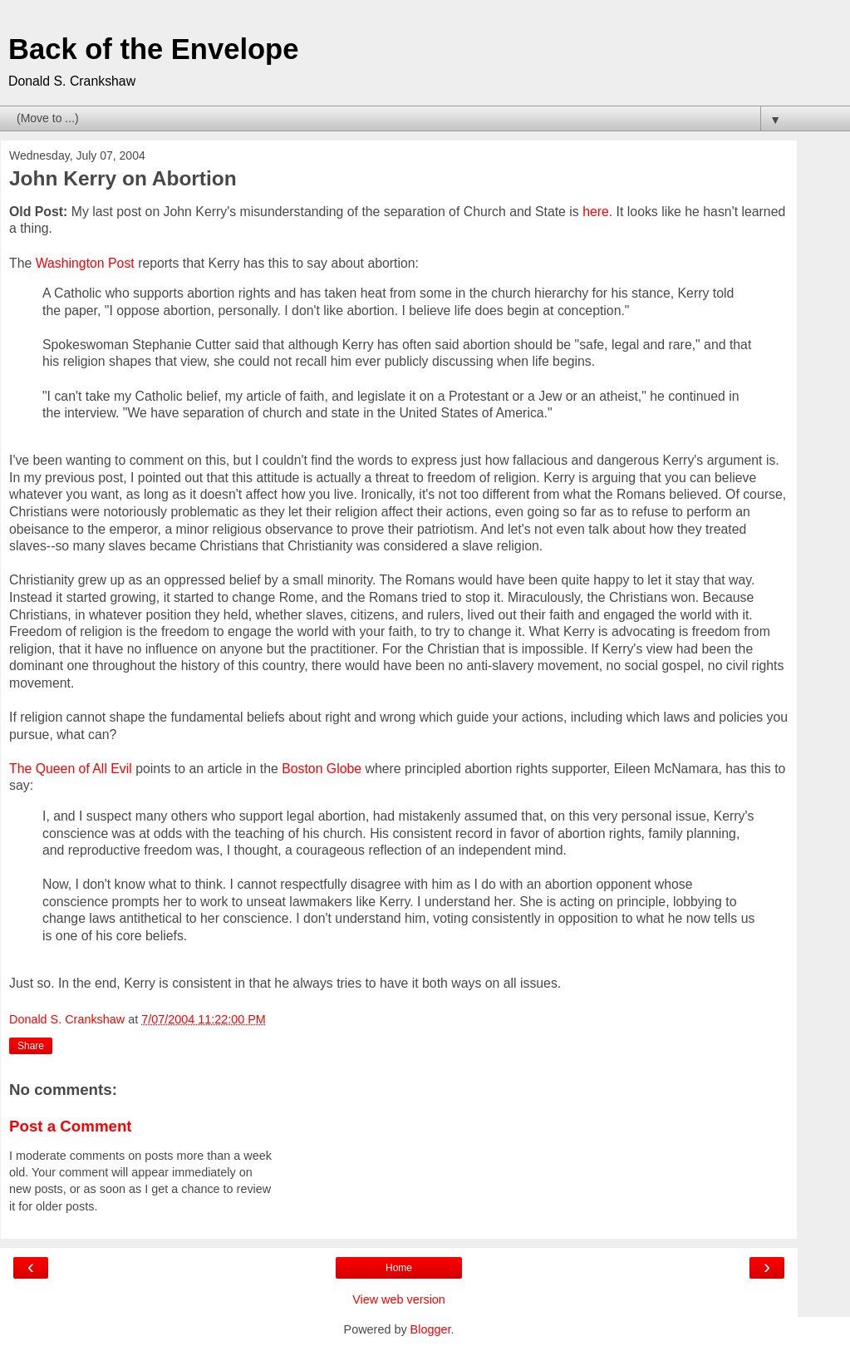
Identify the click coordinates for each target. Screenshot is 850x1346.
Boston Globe (321, 769)
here (595, 212)
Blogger (430, 1329)
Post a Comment (70, 1126)
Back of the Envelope (153, 49)
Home (399, 1268)
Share (30, 1046)
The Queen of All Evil (70, 769)
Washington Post (85, 263)
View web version (398, 1299)
